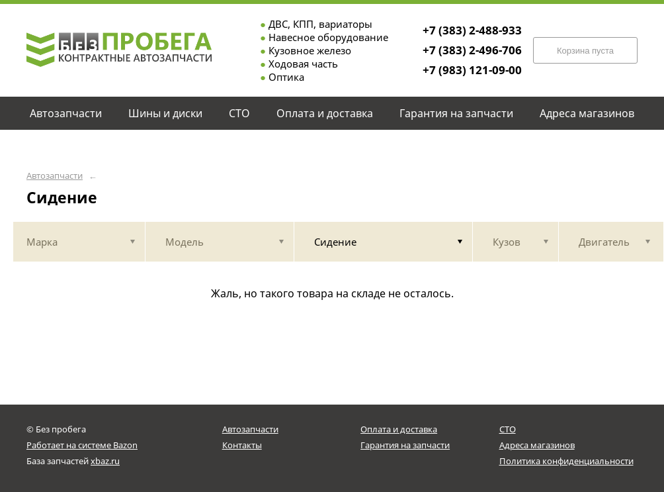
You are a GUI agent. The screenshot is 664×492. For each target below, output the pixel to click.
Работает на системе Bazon (82, 445)
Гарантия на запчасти (405, 445)
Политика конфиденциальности (566, 461)
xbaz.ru (105, 461)
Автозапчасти (54, 176)
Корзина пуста (585, 51)
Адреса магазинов (537, 445)
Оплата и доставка (398, 429)
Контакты (242, 445)
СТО (507, 429)
